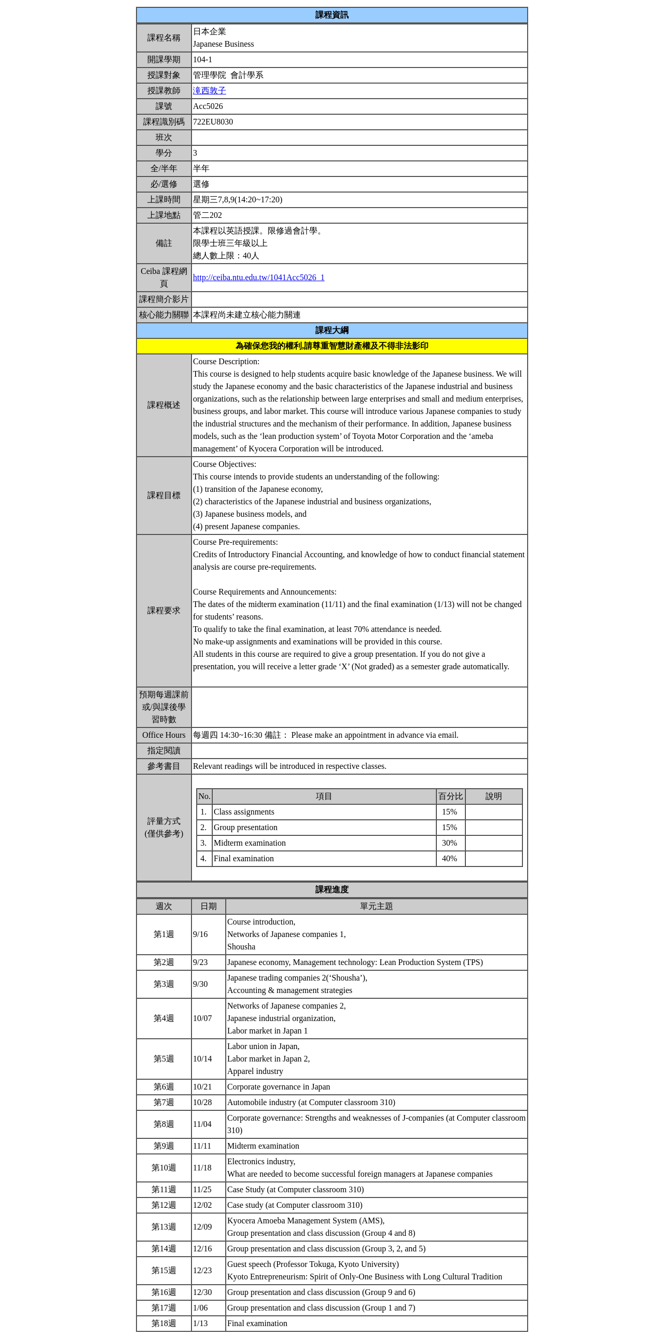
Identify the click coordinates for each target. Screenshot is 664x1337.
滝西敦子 (209, 90)
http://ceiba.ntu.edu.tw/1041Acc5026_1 (259, 277)
